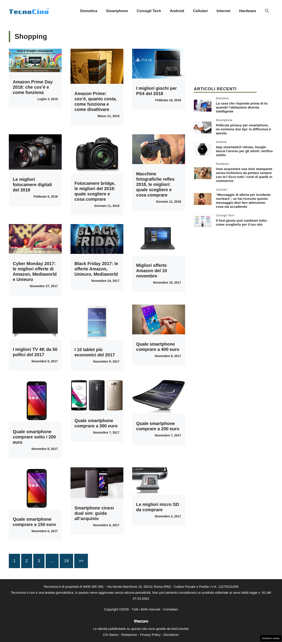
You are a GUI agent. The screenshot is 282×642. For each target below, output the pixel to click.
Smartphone (117, 11)
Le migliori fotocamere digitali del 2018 (32, 184)
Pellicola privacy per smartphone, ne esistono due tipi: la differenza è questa (243, 129)
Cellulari (200, 11)
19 (66, 560)
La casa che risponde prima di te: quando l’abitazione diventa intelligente (242, 107)
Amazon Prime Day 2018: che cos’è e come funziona (33, 87)
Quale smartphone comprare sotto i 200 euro (34, 437)
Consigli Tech (149, 11)
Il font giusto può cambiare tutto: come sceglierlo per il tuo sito (241, 222)
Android (177, 11)
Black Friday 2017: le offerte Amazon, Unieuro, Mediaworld (96, 269)
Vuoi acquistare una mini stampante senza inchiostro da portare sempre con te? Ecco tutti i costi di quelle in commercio (244, 175)
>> (81, 560)
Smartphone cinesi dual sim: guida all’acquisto (94, 513)
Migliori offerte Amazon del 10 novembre (151, 270)
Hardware (247, 11)
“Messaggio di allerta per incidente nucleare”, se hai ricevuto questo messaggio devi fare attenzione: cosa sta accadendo (243, 200)
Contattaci (170, 609)
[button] (267, 11)
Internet (223, 11)
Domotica (88, 11)
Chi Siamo (110, 634)
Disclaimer (171, 634)
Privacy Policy (150, 634)
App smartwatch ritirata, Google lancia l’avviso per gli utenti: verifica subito (244, 151)
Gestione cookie (271, 638)
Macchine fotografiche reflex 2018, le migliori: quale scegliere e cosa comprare (155, 184)
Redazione (129, 634)
